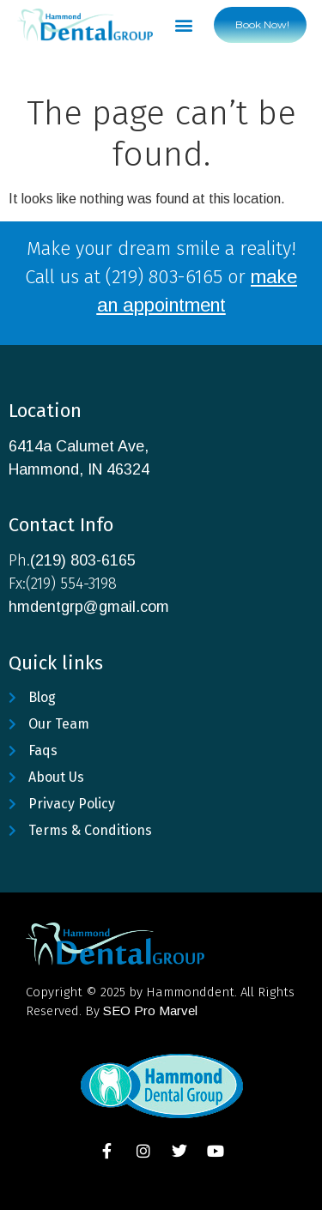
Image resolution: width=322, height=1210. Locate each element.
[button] (184, 24)
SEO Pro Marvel (150, 1010)
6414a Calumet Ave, (79, 446)
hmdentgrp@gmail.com (89, 606)
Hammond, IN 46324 (79, 469)
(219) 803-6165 (83, 560)
